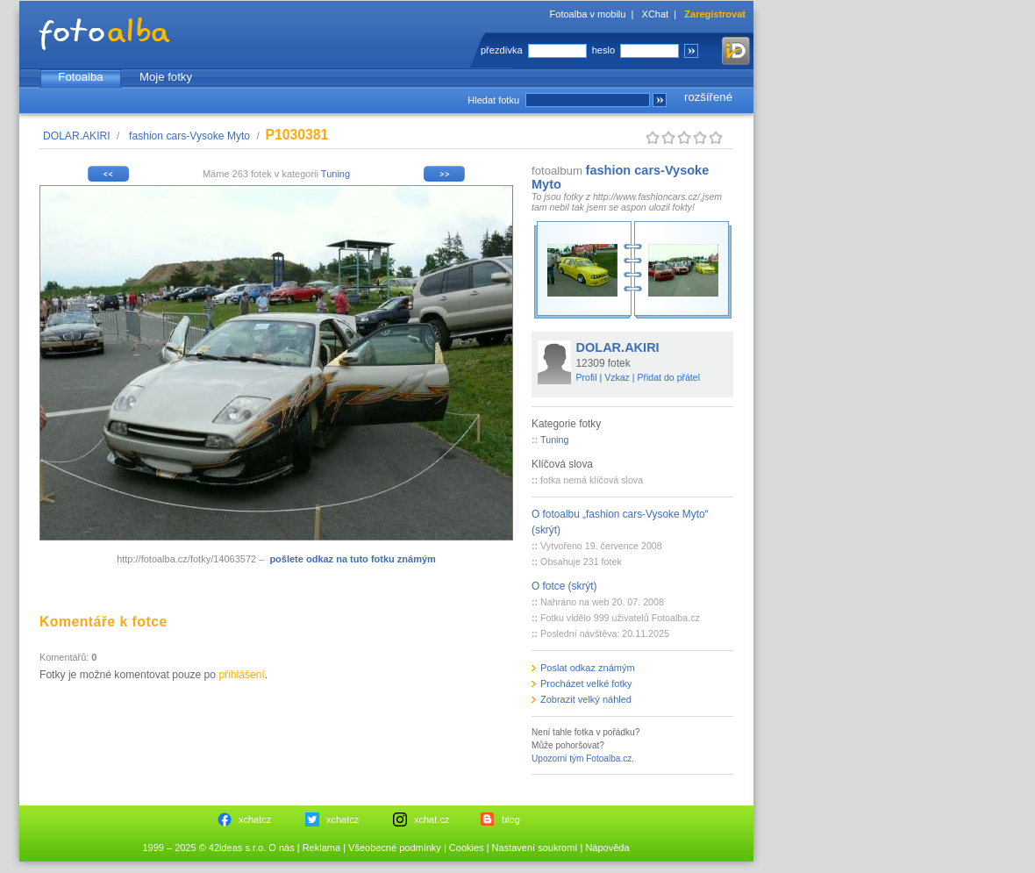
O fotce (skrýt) (564, 586)
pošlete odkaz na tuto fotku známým (352, 559)
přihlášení (241, 675)
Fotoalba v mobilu (588, 14)
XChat (655, 14)
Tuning (335, 173)
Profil (586, 377)
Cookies (466, 847)
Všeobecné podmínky (394, 847)
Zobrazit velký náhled (586, 699)
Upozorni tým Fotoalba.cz (582, 758)
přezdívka (502, 50)
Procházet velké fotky (586, 683)
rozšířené (708, 97)
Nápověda (607, 847)
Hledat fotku (493, 100)
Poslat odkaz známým (587, 667)
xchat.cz (431, 819)
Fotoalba (80, 76)
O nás (281, 847)
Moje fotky (165, 76)
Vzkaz (617, 377)
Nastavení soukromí (535, 847)
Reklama (321, 847)
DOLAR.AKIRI (77, 136)
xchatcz (255, 819)
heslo (603, 50)
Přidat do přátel (668, 377)
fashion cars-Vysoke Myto (189, 136)
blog (511, 819)
